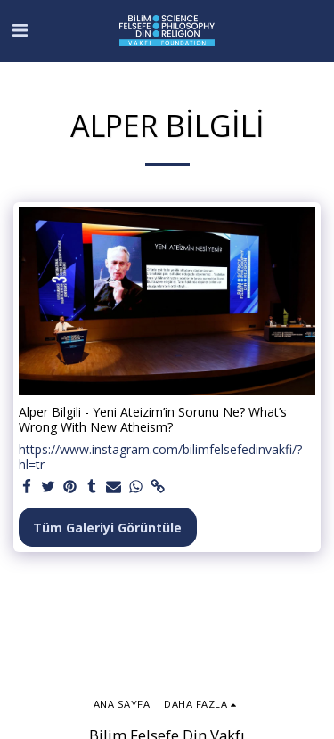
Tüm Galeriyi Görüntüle (107, 527)
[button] (19, 30)
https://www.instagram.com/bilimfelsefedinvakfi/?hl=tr (160, 457)
